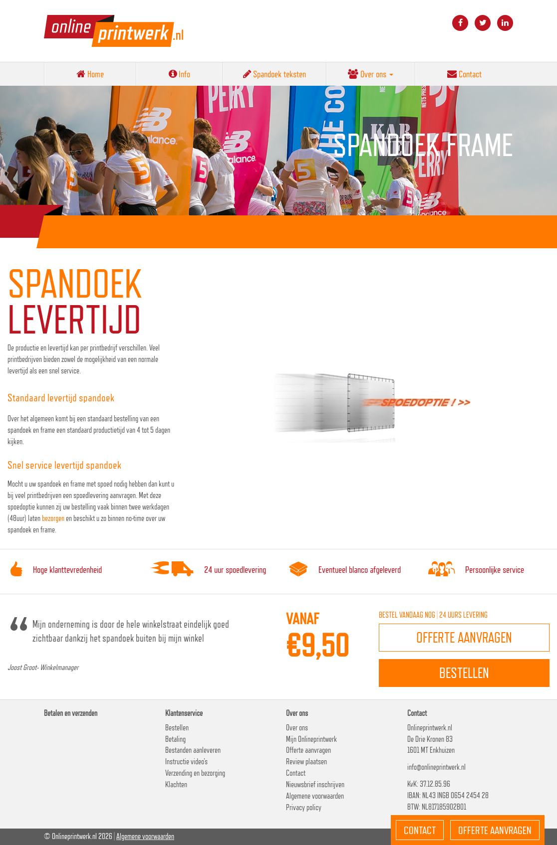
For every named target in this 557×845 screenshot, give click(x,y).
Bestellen (177, 727)
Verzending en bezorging (195, 773)
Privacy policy (303, 807)
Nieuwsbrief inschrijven (315, 784)
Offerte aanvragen (308, 750)
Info (179, 73)
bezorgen (53, 518)
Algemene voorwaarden (315, 796)
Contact (464, 73)
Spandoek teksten (274, 73)
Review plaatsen (306, 761)
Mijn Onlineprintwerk (311, 739)
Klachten (176, 784)
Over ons (370, 73)
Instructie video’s (186, 761)
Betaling (175, 739)
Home (90, 73)
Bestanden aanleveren (193, 750)
